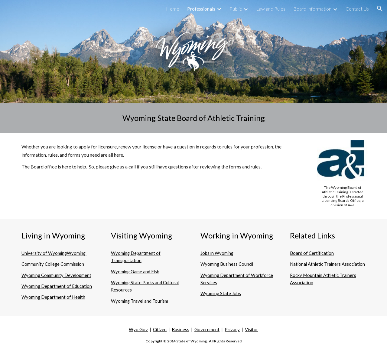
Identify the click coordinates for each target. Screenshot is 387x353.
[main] (193, 118)
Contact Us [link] (357, 9)
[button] (379, 8)
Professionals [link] (201, 9)
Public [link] (235, 9)
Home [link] (172, 9)
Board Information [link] (312, 9)
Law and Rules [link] (270, 9)
